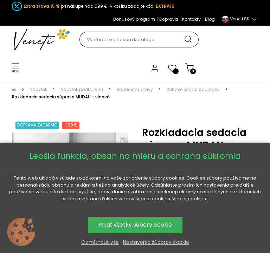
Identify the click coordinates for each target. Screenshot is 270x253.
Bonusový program (134, 19)
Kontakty (191, 19)
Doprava (168, 19)
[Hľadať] (138, 39)
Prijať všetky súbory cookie (135, 225)
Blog (210, 19)
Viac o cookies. (189, 198)
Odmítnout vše (100, 242)
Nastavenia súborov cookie (156, 242)
